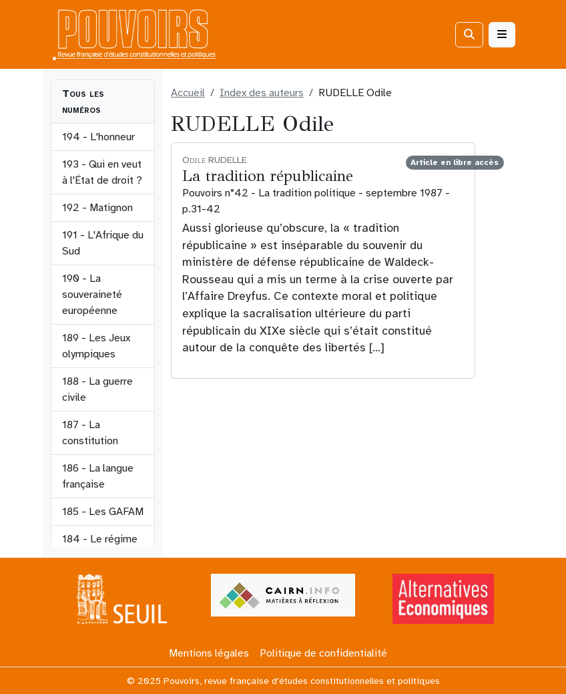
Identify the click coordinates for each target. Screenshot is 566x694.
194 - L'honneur (98, 137)
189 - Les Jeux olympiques (96, 346)
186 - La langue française (97, 476)
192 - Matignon (97, 207)
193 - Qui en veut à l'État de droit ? (102, 172)
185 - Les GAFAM (103, 511)
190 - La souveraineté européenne (92, 294)
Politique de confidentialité (323, 653)
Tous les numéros (83, 101)
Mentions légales (209, 653)
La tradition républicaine (267, 175)
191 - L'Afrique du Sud (103, 243)
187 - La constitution (90, 433)
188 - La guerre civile (97, 389)
